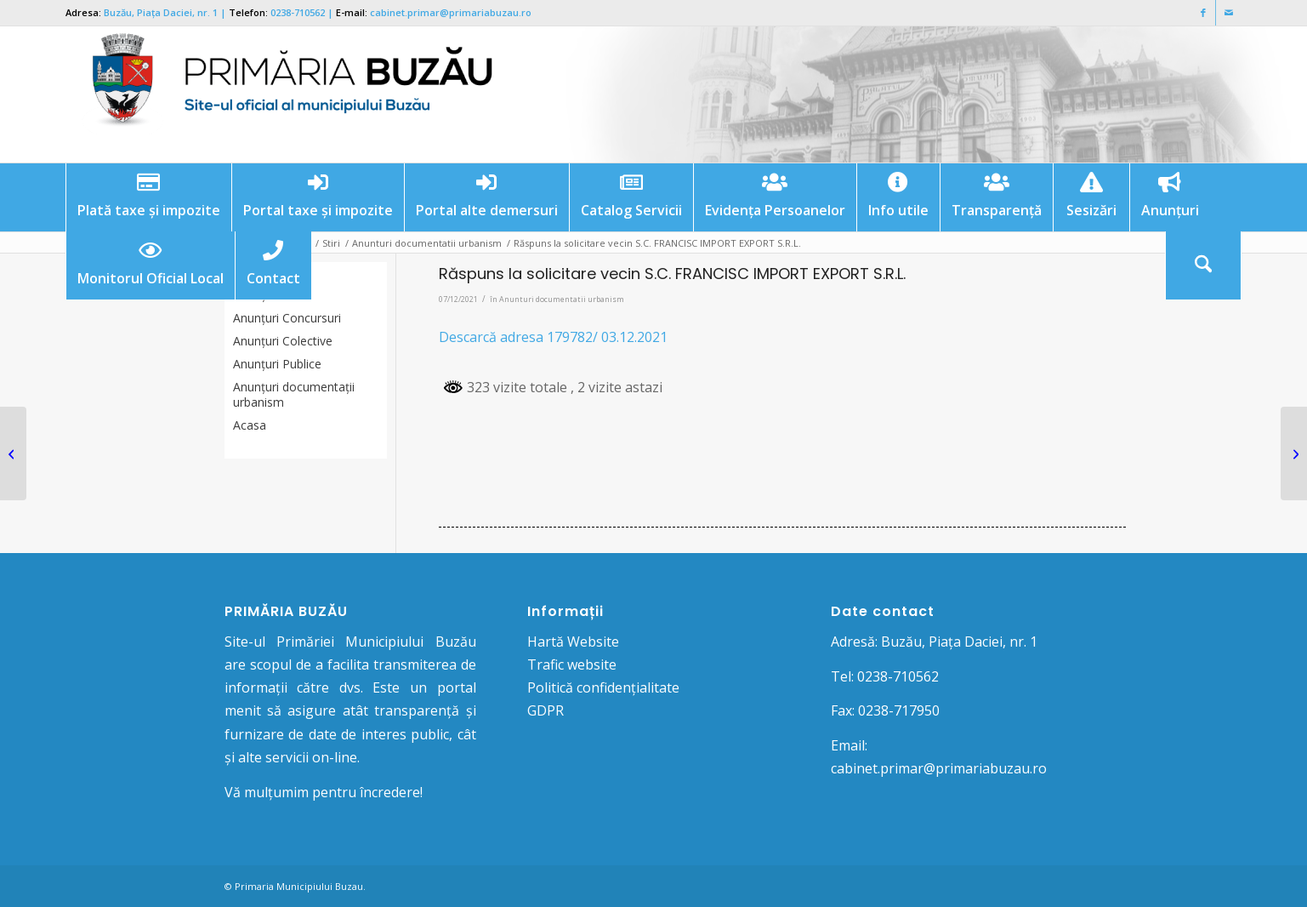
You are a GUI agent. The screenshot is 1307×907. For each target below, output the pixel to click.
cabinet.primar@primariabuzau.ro (450, 12)
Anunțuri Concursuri (287, 318)
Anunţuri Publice (277, 364)
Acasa (249, 425)
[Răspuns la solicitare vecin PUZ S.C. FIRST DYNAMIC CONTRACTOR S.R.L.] (1294, 453)
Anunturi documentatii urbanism (561, 299)
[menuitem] (148, 197)
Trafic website (572, 664)
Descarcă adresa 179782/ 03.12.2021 (553, 337)
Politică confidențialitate (603, 687)
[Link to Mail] (1229, 13)
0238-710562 (297, 12)
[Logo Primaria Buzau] (282, 94)
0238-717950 (899, 710)
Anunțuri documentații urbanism (294, 394)
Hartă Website (573, 641)
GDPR (545, 710)
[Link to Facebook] (1203, 13)
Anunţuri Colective (282, 341)
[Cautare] (1203, 265)
